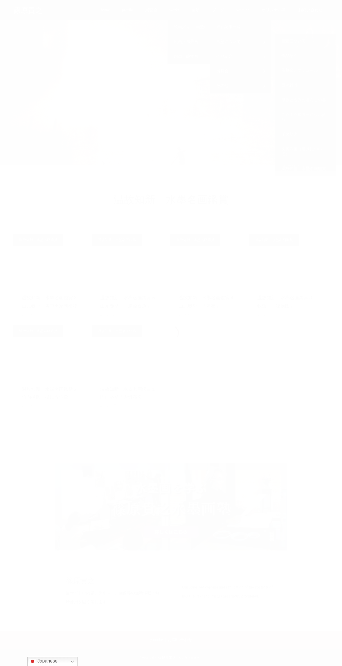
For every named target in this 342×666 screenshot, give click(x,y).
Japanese (43, 661)
